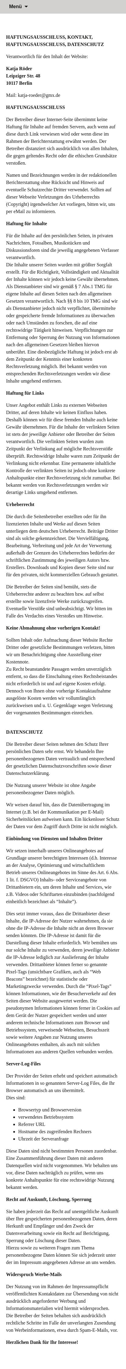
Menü (15, 6)
